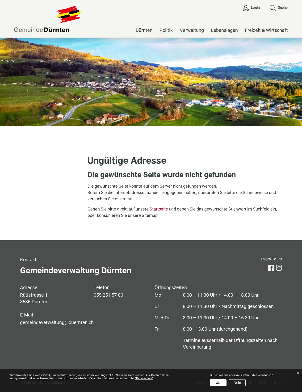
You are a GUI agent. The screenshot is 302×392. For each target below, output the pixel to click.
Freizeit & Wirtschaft (266, 30)
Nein (237, 382)
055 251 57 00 (108, 295)
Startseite (159, 209)
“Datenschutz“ (144, 378)
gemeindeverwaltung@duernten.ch (57, 322)
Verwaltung (192, 30)
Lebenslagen (224, 30)
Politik (166, 30)
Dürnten (144, 30)
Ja (218, 382)
